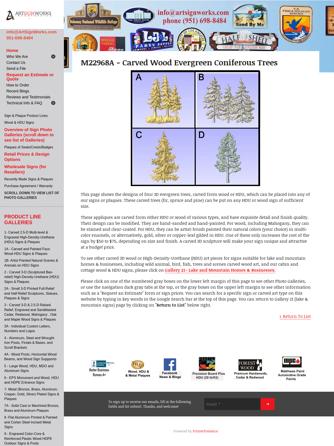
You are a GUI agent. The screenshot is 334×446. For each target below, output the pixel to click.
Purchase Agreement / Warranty (28, 186)
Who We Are (17, 56)
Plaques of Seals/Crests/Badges (28, 147)
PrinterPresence (205, 431)
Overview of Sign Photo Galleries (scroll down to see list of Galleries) (29, 134)
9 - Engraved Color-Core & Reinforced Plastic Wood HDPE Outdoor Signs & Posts (28, 438)
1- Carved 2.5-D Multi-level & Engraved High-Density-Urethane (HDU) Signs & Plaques (29, 237)
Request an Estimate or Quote (30, 76)
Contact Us (15, 62)
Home (12, 50)
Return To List (297, 316)
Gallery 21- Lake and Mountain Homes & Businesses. (220, 270)
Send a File (16, 68)
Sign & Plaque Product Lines (26, 116)
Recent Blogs (17, 91)
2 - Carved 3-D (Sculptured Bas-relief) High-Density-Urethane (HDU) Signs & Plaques (31, 277)
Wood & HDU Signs (19, 122)
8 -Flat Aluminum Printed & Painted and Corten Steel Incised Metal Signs (30, 422)
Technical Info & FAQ (24, 103)
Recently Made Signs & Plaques (28, 179)
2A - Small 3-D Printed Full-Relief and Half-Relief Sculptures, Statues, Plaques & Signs (31, 293)
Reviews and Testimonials (28, 97)
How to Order (17, 85)
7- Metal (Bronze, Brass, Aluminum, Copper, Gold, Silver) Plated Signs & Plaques (31, 394)
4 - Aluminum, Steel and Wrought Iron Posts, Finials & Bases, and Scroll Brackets (29, 342)
